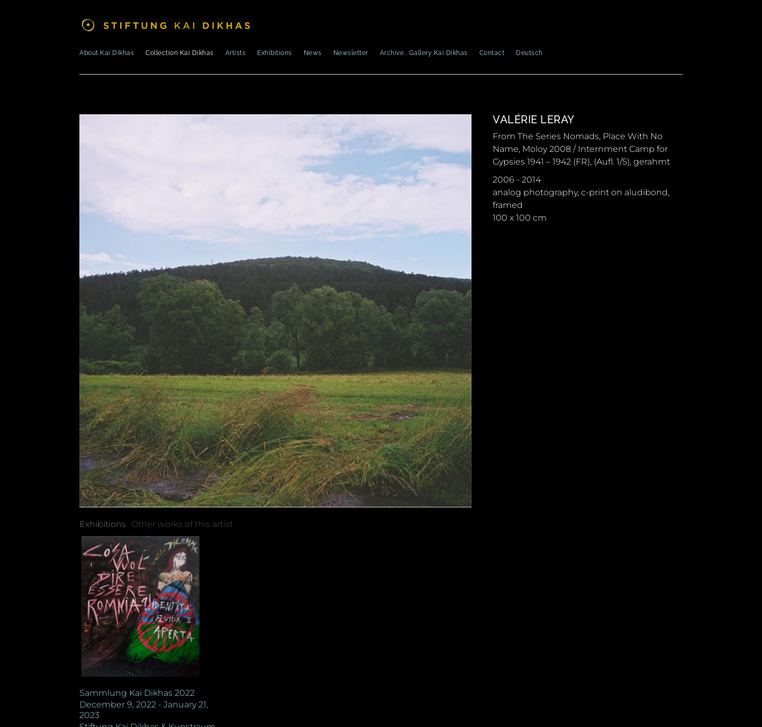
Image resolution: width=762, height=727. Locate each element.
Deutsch (529, 53)
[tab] (102, 524)
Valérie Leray (534, 119)
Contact (492, 53)
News (313, 53)
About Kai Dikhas (106, 53)
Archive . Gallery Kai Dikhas (424, 53)
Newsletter (350, 53)
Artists (235, 53)
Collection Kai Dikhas (180, 53)
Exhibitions (274, 53)
